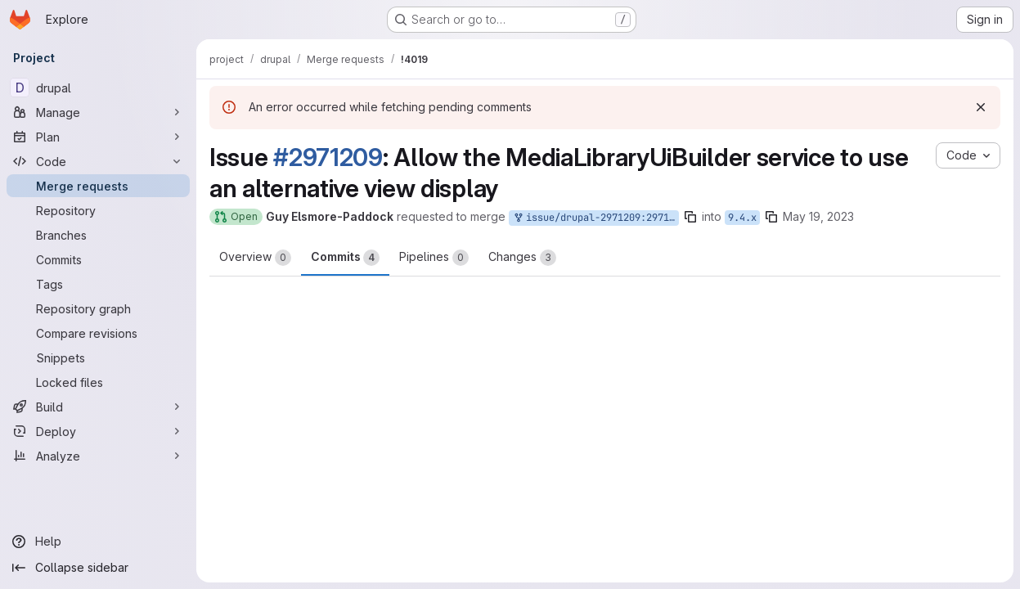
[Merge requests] (98, 185)
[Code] (98, 161)
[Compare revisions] (98, 332)
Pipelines (434, 258)
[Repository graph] (98, 308)
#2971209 (328, 157)
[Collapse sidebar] (98, 567)
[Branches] (98, 234)
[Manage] (98, 112)
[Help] (98, 541)
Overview (255, 258)
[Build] (98, 406)
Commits (345, 258)
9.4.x (742, 217)
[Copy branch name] (690, 217)
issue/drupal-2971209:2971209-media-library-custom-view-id (595, 218)
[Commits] (98, 259)
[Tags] (98, 283)
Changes (522, 258)
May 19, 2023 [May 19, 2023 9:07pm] (818, 216)
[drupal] (98, 87)
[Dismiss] (981, 107)
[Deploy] (98, 431)
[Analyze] (98, 455)
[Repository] (98, 210)
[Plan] (98, 136)
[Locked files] (98, 382)
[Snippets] (98, 357)
